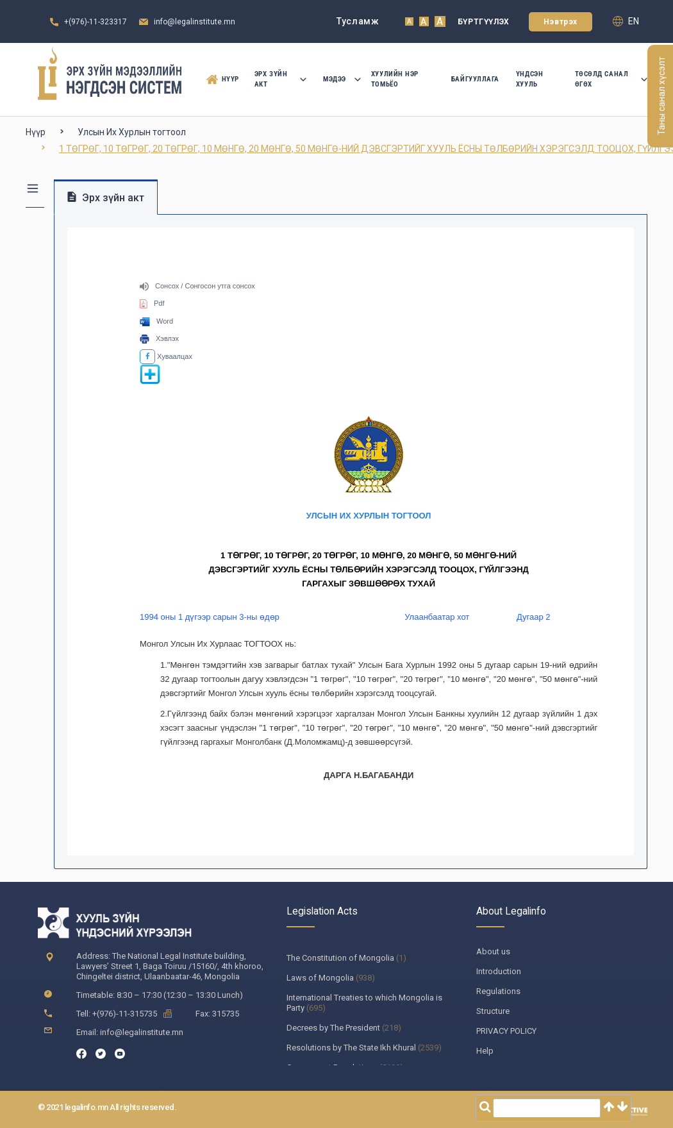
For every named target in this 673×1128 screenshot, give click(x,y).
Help (485, 1051)
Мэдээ (338, 79)
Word (156, 321)
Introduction (498, 971)
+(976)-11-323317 (95, 21)
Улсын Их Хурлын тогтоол (132, 132)
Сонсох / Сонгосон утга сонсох (197, 286)
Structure (493, 1011)
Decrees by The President (333, 1028)
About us (493, 951)
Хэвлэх (159, 338)
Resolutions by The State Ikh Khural (351, 1047)
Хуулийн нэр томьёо (395, 79)
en (626, 21)
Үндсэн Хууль (529, 79)
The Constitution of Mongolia (340, 958)
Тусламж (357, 21)
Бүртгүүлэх (484, 21)
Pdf (152, 303)
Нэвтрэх (560, 21)
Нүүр (219, 79)
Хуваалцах (166, 356)
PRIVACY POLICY (506, 1031)
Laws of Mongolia (320, 978)
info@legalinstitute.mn (194, 21)
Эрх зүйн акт (280, 79)
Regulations (498, 991)
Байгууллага (475, 79)
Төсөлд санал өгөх (611, 79)
